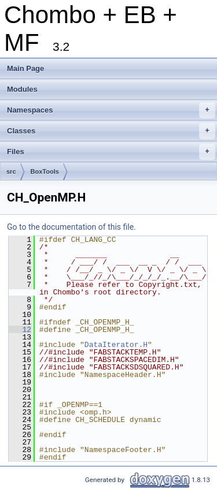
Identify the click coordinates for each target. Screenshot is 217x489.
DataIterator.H (116, 344)
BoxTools (45, 171)
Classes (111, 131)
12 (20, 329)
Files (111, 152)
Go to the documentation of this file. (71, 227)
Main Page (25, 68)
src (11, 171)
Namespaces (111, 110)
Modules (22, 89)
